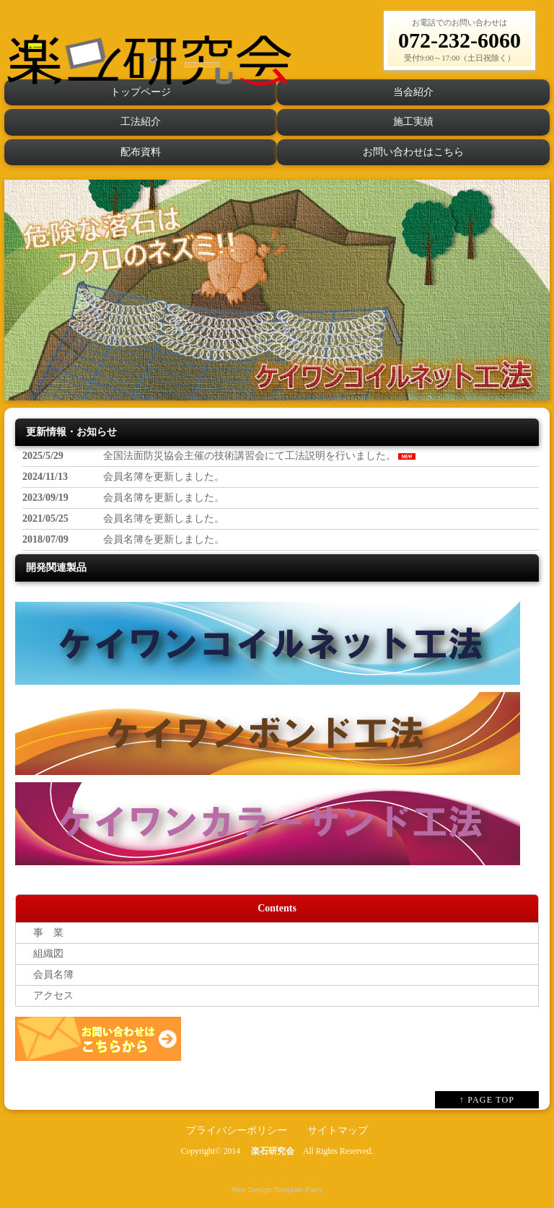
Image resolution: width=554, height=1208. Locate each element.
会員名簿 (48, 974)
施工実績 (413, 121)
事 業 (43, 932)
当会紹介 (413, 92)
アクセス (48, 995)
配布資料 (140, 151)
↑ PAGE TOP (487, 1100)
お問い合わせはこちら (413, 151)
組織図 (43, 953)
